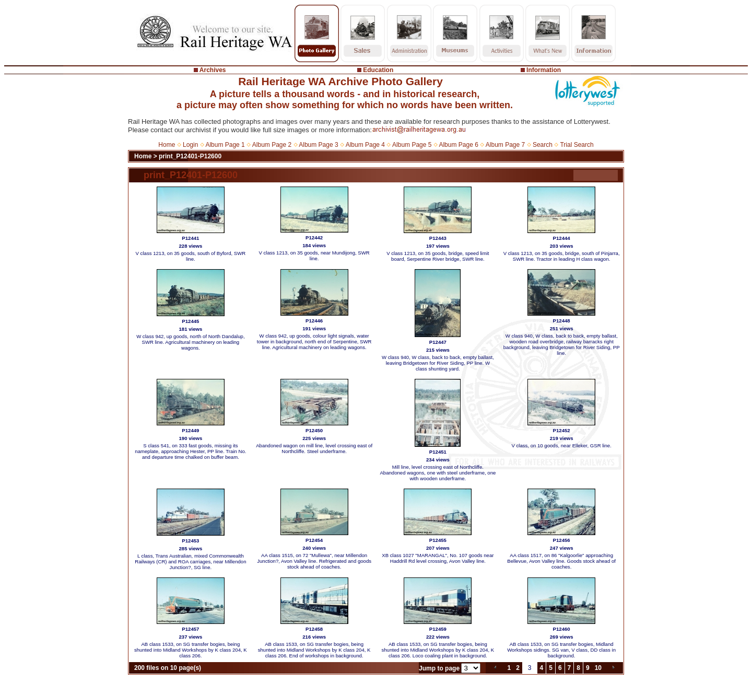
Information (543, 70)
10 (598, 668)
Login (190, 144)
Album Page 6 (458, 144)
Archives (212, 70)
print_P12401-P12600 (190, 156)
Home (166, 144)
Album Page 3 (318, 144)
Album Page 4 (365, 144)
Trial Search (576, 144)
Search (543, 144)
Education (378, 70)
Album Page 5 (411, 144)
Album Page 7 (505, 144)
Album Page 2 (271, 144)
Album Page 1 (224, 144)
